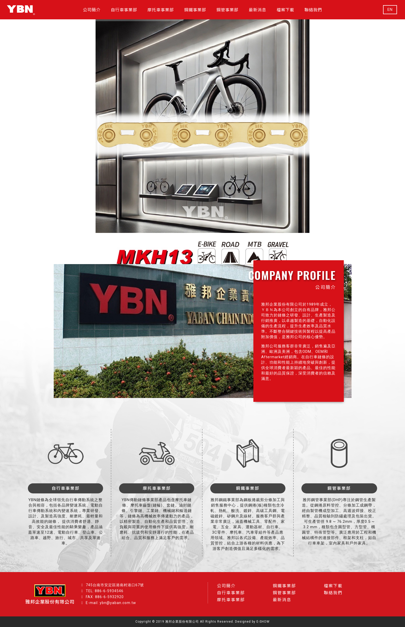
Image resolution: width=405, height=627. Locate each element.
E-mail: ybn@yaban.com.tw (111, 603)
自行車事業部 (231, 592)
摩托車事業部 (231, 599)
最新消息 (282, 599)
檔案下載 (333, 585)
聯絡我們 (333, 592)
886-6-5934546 (109, 591)
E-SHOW (263, 621)
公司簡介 (226, 585)
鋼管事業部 (284, 592)
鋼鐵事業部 (284, 585)
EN (390, 10)
